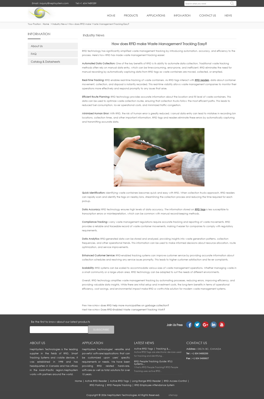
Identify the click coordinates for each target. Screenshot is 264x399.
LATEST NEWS (144, 343)
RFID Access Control (175, 380)
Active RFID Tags (119, 380)
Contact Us (207, 15)
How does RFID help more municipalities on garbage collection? (132, 305)
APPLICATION (92, 343)
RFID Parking (97, 385)
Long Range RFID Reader (146, 380)
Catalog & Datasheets (45, 61)
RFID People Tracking (119, 385)
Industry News (59, 24)
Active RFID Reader (96, 380)
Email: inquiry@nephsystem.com (50, 3)
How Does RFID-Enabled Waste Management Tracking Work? (130, 309)
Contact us (196, 343)
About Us (37, 46)
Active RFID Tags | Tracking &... (152, 348)
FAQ (33, 53)
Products (131, 15)
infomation (182, 15)
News (228, 15)
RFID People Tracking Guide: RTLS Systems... (153, 362)
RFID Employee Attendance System (154, 385)
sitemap (173, 395)
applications (156, 15)
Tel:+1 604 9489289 (86, 3)
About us (37, 343)
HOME (111, 15)
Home (78, 380)
